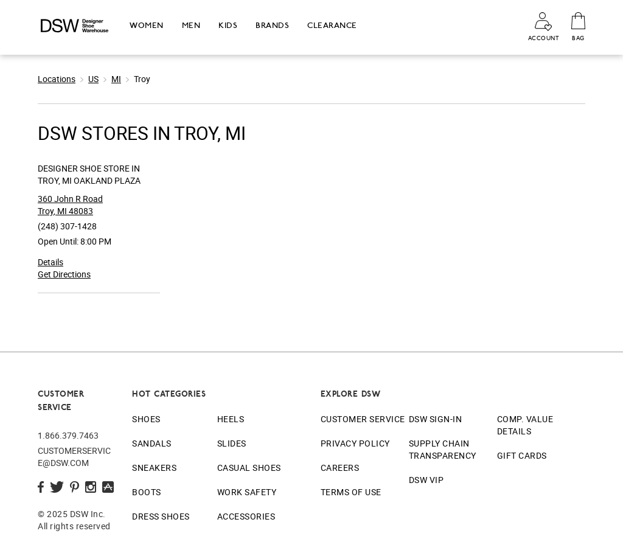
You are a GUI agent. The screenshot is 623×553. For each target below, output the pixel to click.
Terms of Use (351, 492)
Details (50, 262)
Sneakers (154, 467)
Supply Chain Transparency (442, 449)
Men (191, 25)
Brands (272, 25)
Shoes (146, 419)
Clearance (332, 25)
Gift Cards (522, 455)
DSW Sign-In (435, 419)
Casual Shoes (249, 467)
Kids (227, 25)
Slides (231, 443)
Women (147, 25)
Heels (231, 419)
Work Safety (247, 492)
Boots (146, 492)
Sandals (152, 443)
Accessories (246, 516)
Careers (340, 467)
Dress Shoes (161, 516)
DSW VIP (426, 479)
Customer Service (363, 419)
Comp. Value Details (525, 425)
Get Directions (64, 274)
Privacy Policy (355, 443)
